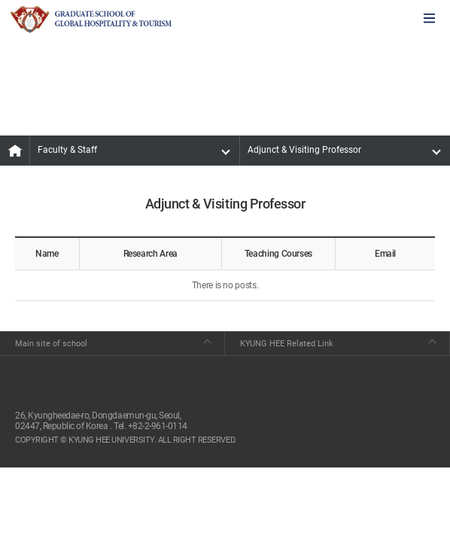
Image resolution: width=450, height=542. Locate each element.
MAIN (15, 151)
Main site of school (51, 344)
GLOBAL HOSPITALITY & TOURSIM (91, 19)
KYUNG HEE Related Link (286, 344)
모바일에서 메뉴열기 (429, 19)
